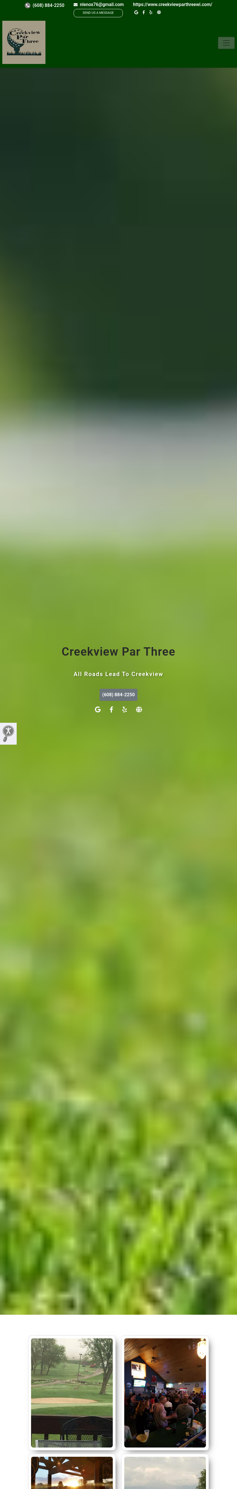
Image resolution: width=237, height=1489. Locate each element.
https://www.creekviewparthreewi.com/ (172, 4)
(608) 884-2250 (44, 5)
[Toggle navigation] (226, 43)
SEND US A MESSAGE (98, 13)
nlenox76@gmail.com (99, 4)
